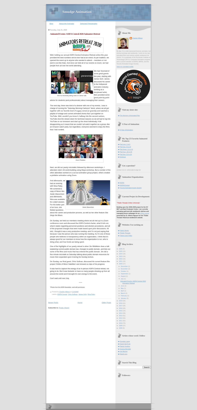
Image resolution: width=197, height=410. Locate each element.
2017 (121, 305)
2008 (121, 328)
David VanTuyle (125, 344)
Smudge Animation (77, 12)
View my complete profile (125, 66)
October (124, 271)
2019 (121, 301)
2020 (121, 264)
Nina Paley (91, 294)
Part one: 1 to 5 (125, 144)
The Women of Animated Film (130, 115)
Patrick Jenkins (125, 346)
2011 (121, 320)
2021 (121, 261)
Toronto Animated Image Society (131, 188)
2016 (121, 308)
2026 (121, 249)
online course (144, 213)
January (124, 298)
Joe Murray (124, 351)
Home (80, 303)
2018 (121, 303)
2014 (121, 313)
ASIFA (122, 183)
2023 (121, 256)
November (124, 269)
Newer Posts (53, 303)
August (123, 276)
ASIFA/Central (125, 185)
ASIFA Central (62, 294)
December (124, 266)
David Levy (124, 354)
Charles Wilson (137, 38)
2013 (121, 315)
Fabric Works (124, 230)
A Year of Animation (126, 130)
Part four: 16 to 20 (126, 152)
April (122, 291)
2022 (121, 259)
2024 (121, 254)
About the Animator (66, 24)
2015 (121, 311)
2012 (121, 318)
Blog (51, 24)
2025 (121, 251)
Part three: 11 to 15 (126, 149)
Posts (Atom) (64, 308)
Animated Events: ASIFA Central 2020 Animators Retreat (75, 34)
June (122, 286)
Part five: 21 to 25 (126, 154)
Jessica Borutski (125, 349)
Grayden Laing (125, 341)
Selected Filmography (88, 24)
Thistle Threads (125, 233)
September (125, 274)
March (123, 293)
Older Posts (106, 303)
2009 (121, 325)
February (124, 296)
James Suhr (82, 294)
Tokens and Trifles (126, 235)
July (122, 279)
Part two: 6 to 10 (125, 147)
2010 (121, 323)
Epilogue (123, 157)
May (122, 288)
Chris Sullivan (73, 294)
